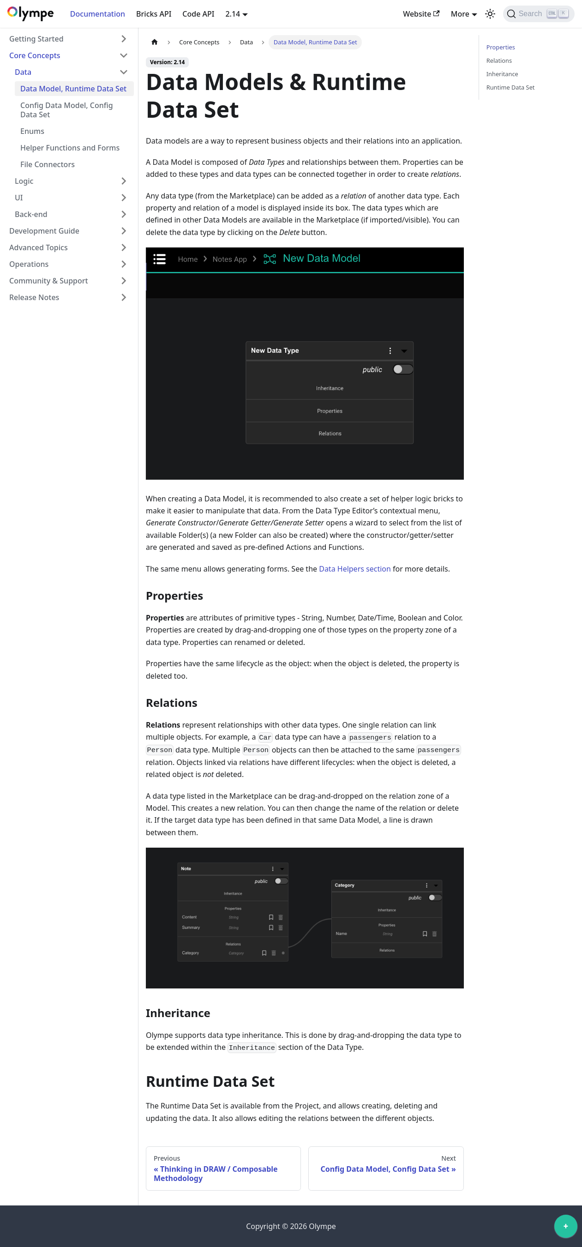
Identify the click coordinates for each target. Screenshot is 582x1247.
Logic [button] (24, 181)
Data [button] (23, 72)
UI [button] (19, 198)
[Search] (539, 14)
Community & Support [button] (48, 281)
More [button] (460, 14)
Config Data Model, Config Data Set (66, 110)
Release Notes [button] (34, 297)
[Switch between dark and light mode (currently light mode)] (490, 13)
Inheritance (502, 74)
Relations (499, 60)
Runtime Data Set (510, 87)
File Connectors (47, 164)
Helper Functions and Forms (70, 148)
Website (421, 14)
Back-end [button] (31, 214)
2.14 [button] (232, 14)
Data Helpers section (355, 569)
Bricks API (153, 14)
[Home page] (154, 42)
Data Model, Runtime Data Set (73, 89)
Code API (198, 14)
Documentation (97, 14)
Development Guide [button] (44, 231)
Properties (500, 47)
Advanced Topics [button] (38, 247)
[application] (566, 1228)
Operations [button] (28, 264)
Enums (32, 131)
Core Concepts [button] (34, 55)
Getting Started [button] (36, 39)
